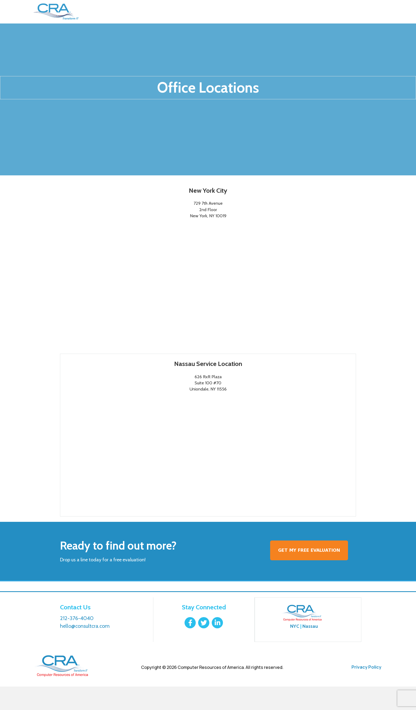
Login (317, 12)
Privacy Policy (366, 690)
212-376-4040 (359, 12)
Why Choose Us (175, 12)
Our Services (133, 12)
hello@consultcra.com (85, 649)
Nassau (310, 650)
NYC (294, 650)
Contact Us (250, 12)
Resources (215, 12)
